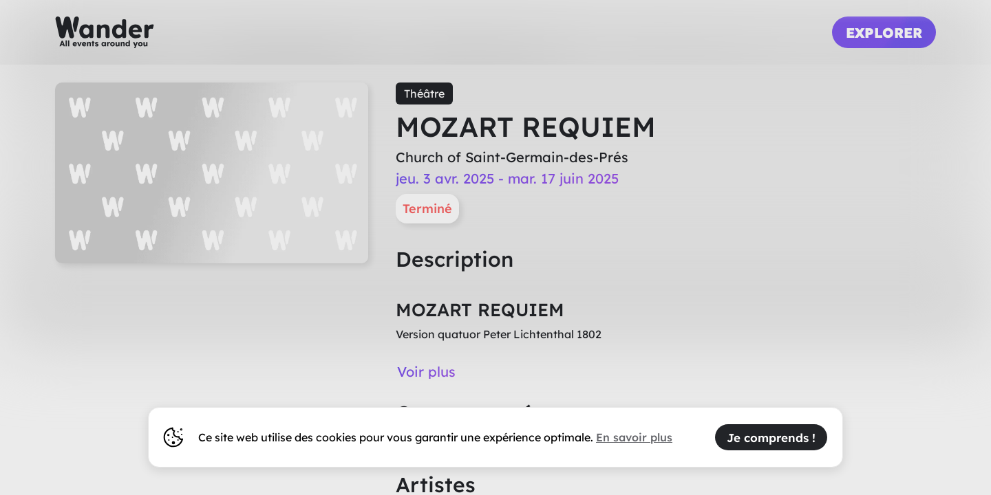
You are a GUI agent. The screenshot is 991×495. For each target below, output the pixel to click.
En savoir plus (634, 437)
